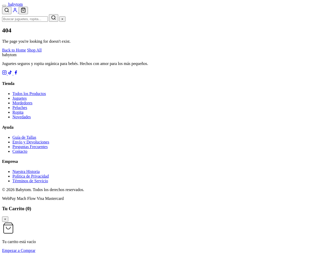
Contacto (19, 151)
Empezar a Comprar (18, 250)
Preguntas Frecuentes (30, 146)
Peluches (19, 107)
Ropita (18, 112)
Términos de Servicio (30, 181)
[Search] (6, 10)
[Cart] (23, 10)
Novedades (21, 117)
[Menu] (4, 5)
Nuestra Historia (26, 171)
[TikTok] (10, 73)
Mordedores (22, 103)
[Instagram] (5, 73)
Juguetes (19, 98)
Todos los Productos (29, 93)
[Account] (15, 11)
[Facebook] (15, 73)
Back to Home (14, 50)
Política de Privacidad (30, 176)
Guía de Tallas (24, 137)
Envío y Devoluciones (30, 142)
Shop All (34, 50)
